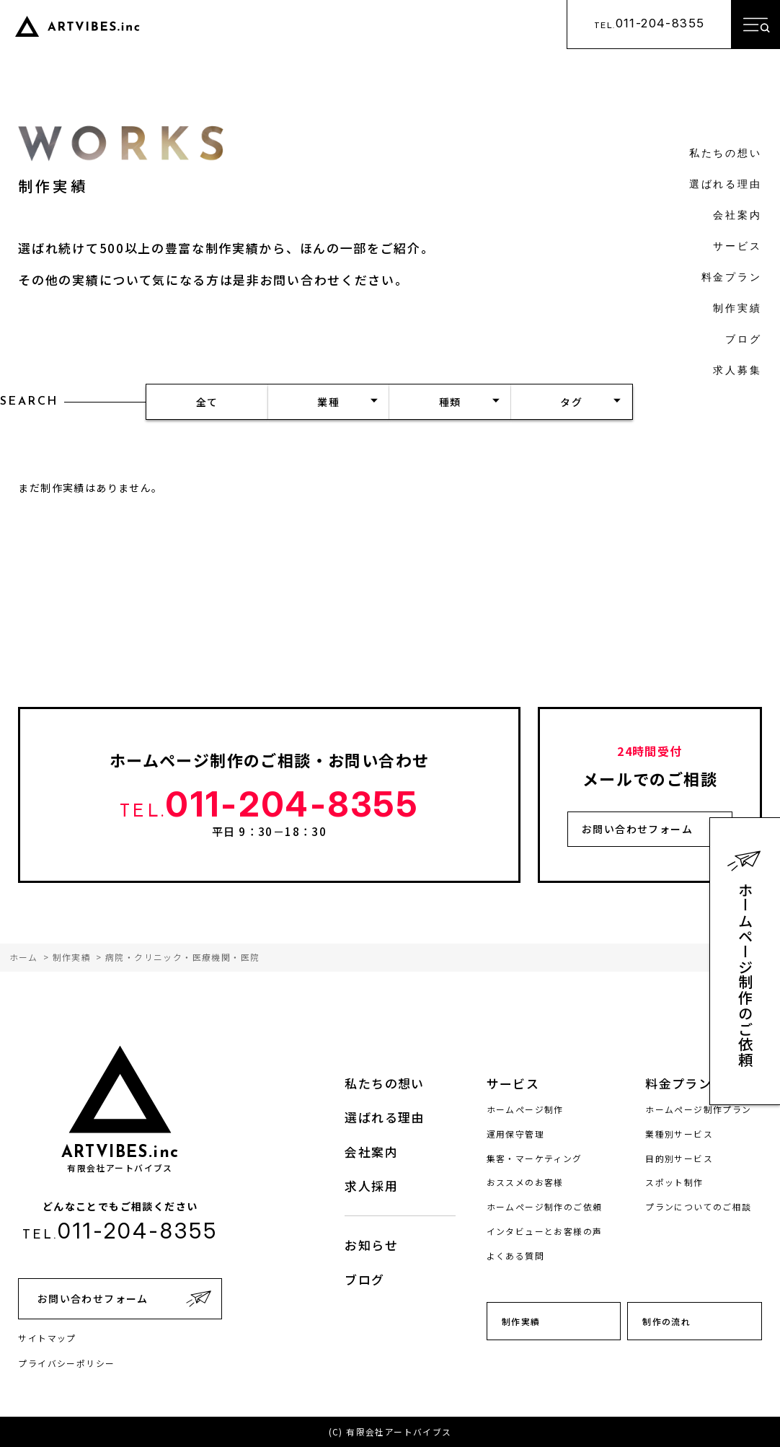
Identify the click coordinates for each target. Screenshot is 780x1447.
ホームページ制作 (525, 1109)
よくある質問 (515, 1255)
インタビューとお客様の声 (545, 1231)
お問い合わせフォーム (637, 829)
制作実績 (737, 309)
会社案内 (737, 216)
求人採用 (371, 1185)
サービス (737, 247)
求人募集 (737, 371)
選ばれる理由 (725, 185)
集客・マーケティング (534, 1158)
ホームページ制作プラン (698, 1109)
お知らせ (371, 1245)
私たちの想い (725, 154)
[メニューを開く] (755, 24)
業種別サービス (679, 1133)
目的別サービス (679, 1158)
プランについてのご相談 (698, 1206)
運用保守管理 (515, 1133)
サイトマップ (47, 1338)
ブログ (743, 340)
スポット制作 (674, 1182)
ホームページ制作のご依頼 (745, 975)
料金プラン (731, 278)
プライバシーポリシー (66, 1363)
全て (207, 402)
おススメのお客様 (525, 1182)
